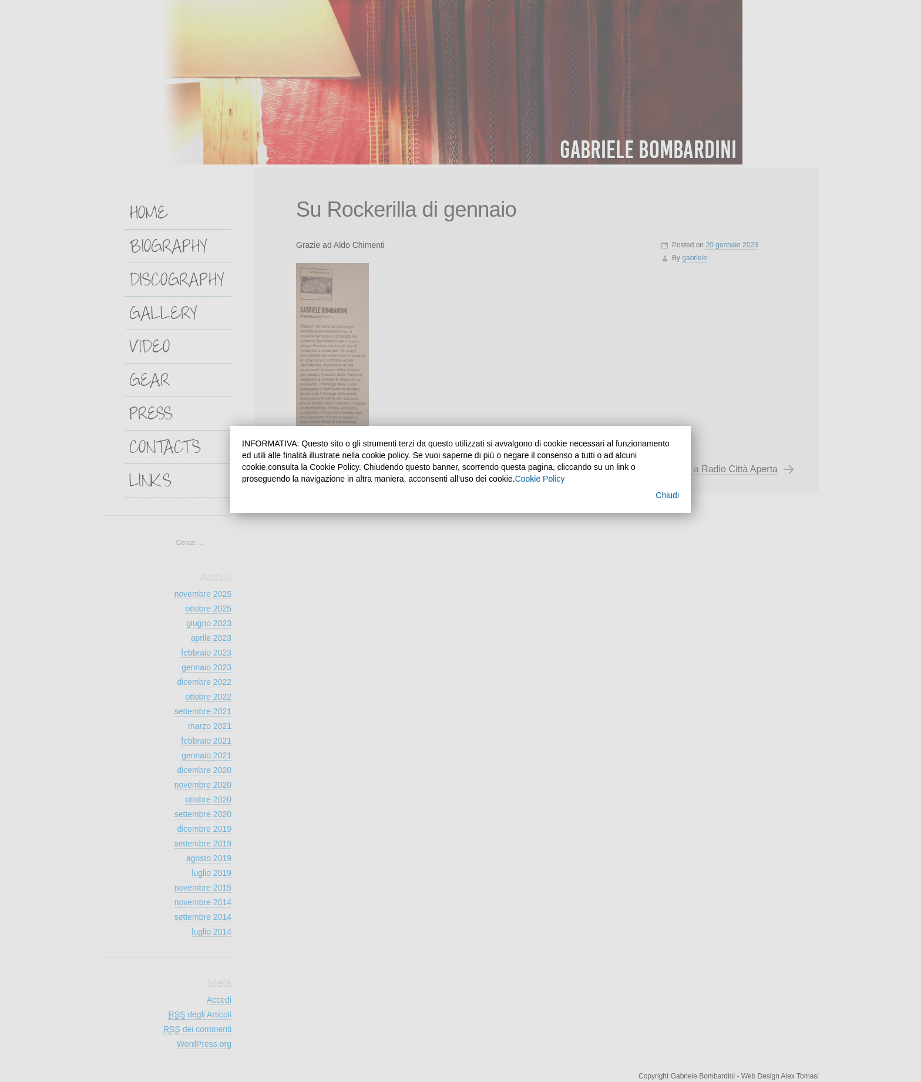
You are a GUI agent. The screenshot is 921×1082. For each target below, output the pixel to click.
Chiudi (667, 495)
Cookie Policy (540, 478)
